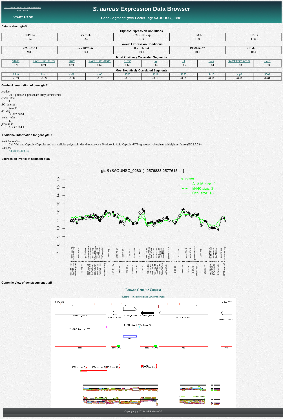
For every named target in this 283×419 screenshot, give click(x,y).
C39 (26, 150)
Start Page (23, 17)
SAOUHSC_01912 (100, 61)
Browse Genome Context (143, 290)
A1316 (13, 150)
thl (183, 61)
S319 (155, 74)
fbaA (211, 61)
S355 (183, 74)
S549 (16, 74)
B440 (20, 150)
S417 (211, 74)
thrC (99, 74)
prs (155, 61)
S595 (128, 74)
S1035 (127, 61)
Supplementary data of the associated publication (22, 9)
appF (239, 74)
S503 (267, 74)
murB (267, 61)
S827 (72, 61)
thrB (71, 74)
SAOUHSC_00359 (239, 61)
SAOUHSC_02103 (44, 61)
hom (43, 74)
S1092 (15, 61)
